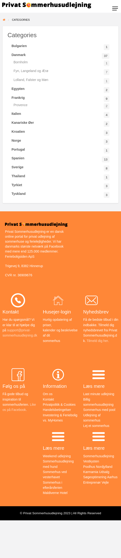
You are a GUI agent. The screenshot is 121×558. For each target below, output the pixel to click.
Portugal (61, 151)
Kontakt (48, 399)
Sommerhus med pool (99, 410)
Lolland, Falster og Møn (61, 81)
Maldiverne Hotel (55, 493)
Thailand (61, 177)
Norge (61, 142)
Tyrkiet (61, 186)
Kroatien (61, 133)
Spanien (61, 159)
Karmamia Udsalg (96, 472)
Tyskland (61, 195)
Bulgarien (61, 47)
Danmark (61, 56)
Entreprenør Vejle (96, 482)
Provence (61, 106)
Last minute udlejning (98, 394)
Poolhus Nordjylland (98, 467)
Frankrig (61, 99)
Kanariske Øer (61, 124)
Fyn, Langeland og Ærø (61, 72)
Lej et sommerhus (96, 426)
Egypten (61, 90)
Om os (47, 394)
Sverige (61, 168)
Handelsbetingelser (57, 410)
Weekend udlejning (57, 456)
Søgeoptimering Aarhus (100, 477)
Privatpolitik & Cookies (59, 404)
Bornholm (61, 63)
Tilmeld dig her (97, 341)
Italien (61, 115)
